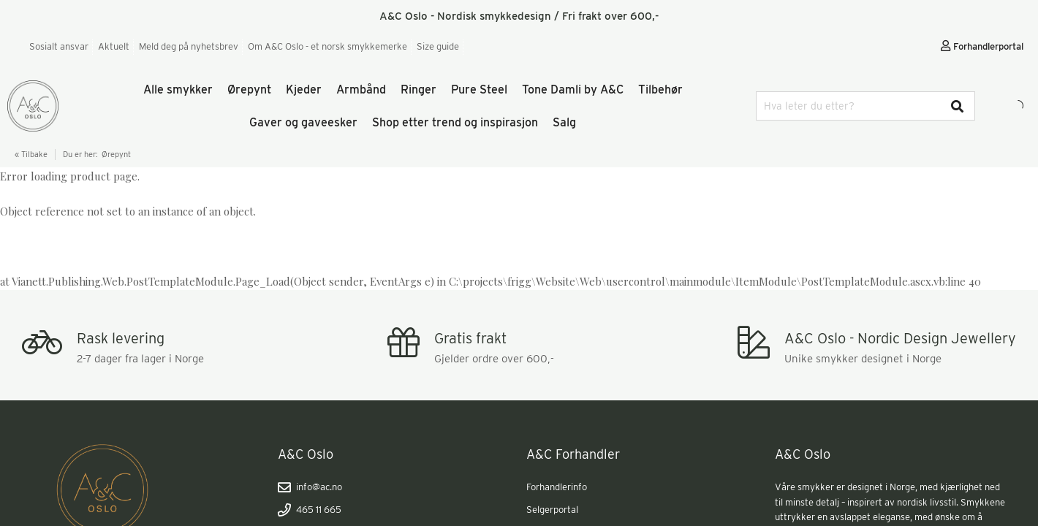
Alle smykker (178, 89)
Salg (564, 122)
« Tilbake (31, 154)
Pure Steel (479, 89)
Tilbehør (660, 89)
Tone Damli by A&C (573, 89)
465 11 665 (309, 510)
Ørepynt (249, 89)
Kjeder (304, 89)
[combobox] (865, 106)
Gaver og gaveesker (303, 122)
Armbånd (361, 89)
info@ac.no (310, 487)
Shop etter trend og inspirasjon (455, 122)
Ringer (418, 89)
